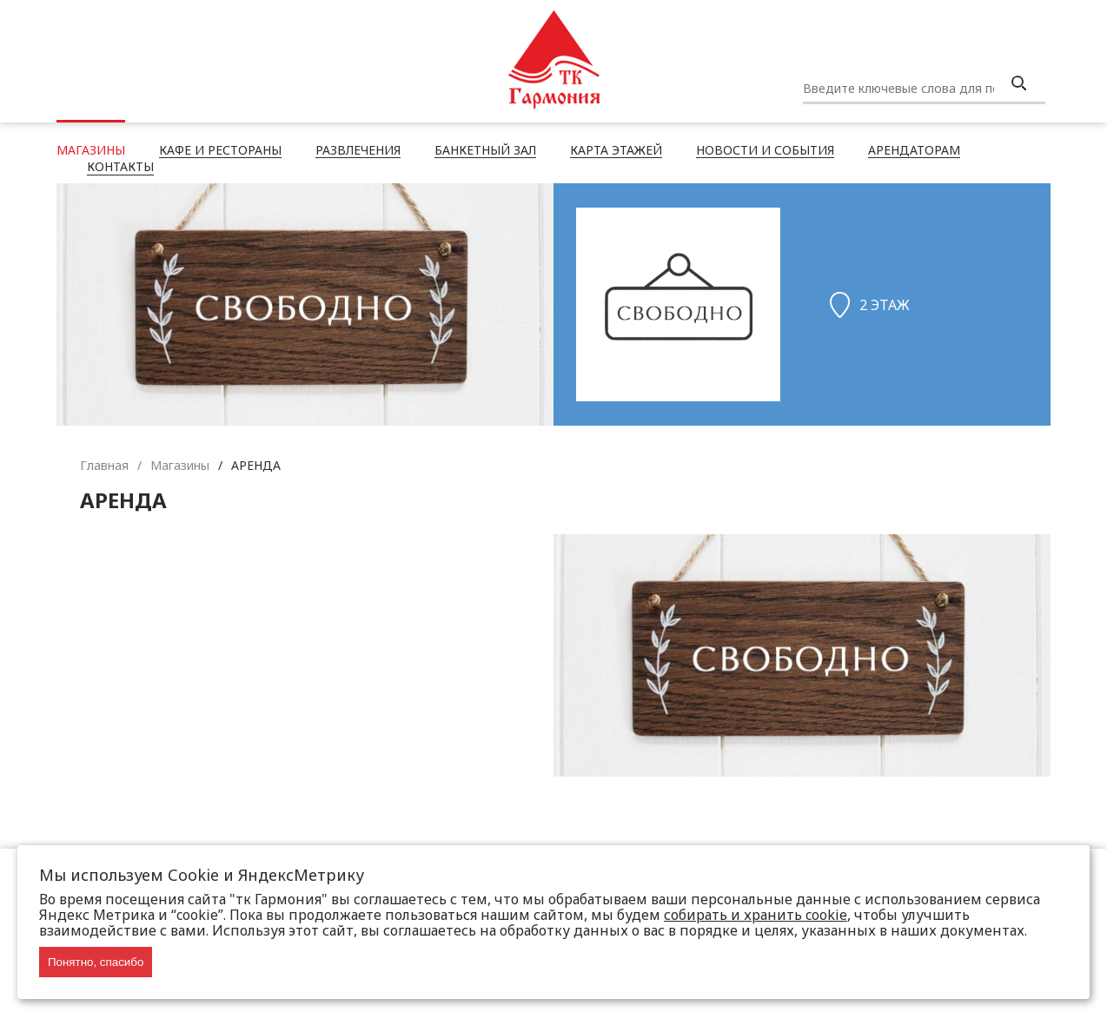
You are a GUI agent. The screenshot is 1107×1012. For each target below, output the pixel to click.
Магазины (90, 151)
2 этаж (884, 304)
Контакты (120, 168)
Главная (104, 465)
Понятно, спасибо (95, 962)
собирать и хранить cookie (755, 914)
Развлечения (358, 151)
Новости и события (765, 151)
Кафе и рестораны (220, 151)
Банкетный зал (485, 151)
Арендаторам (914, 151)
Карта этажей (616, 151)
